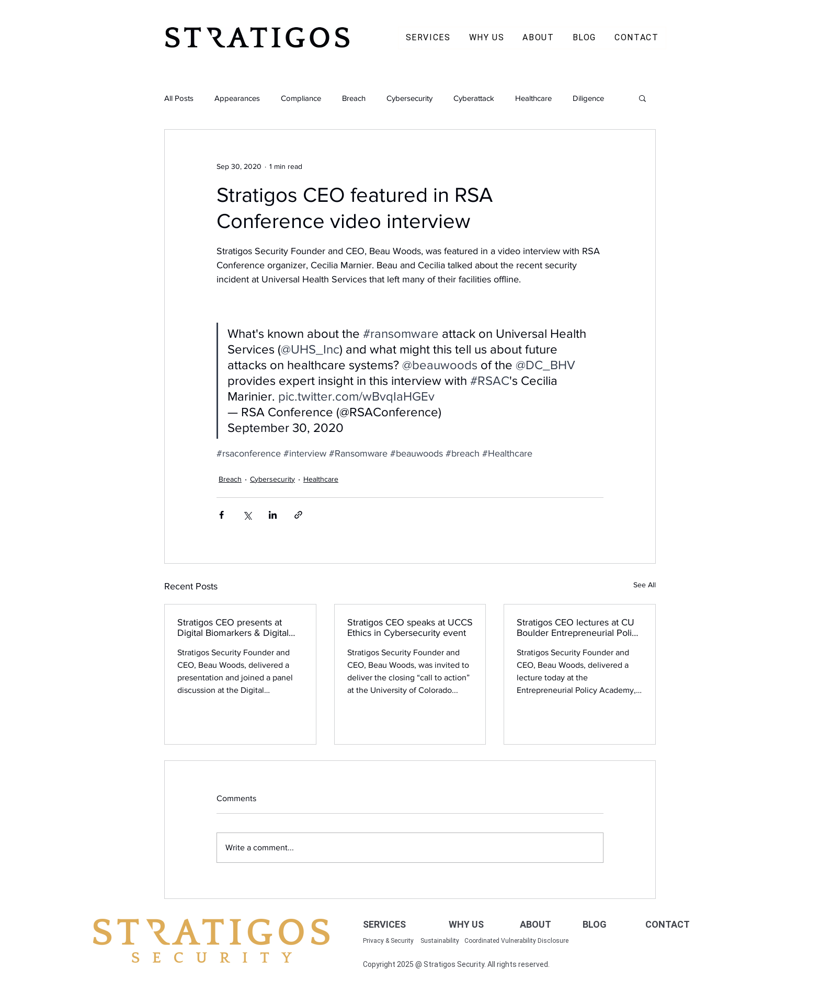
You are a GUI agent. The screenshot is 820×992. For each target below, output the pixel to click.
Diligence (588, 98)
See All (644, 584)
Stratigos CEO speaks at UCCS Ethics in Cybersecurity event (410, 627)
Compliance (301, 98)
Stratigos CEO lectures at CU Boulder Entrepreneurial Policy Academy (579, 627)
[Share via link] (298, 515)
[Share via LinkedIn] (273, 515)
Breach (354, 98)
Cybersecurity (409, 98)
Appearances (237, 98)
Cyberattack (473, 98)
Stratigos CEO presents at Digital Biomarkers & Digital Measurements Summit (233, 627)
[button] (642, 98)
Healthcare (533, 98)
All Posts (178, 98)
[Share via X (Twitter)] (247, 515)
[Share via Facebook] (221, 515)
